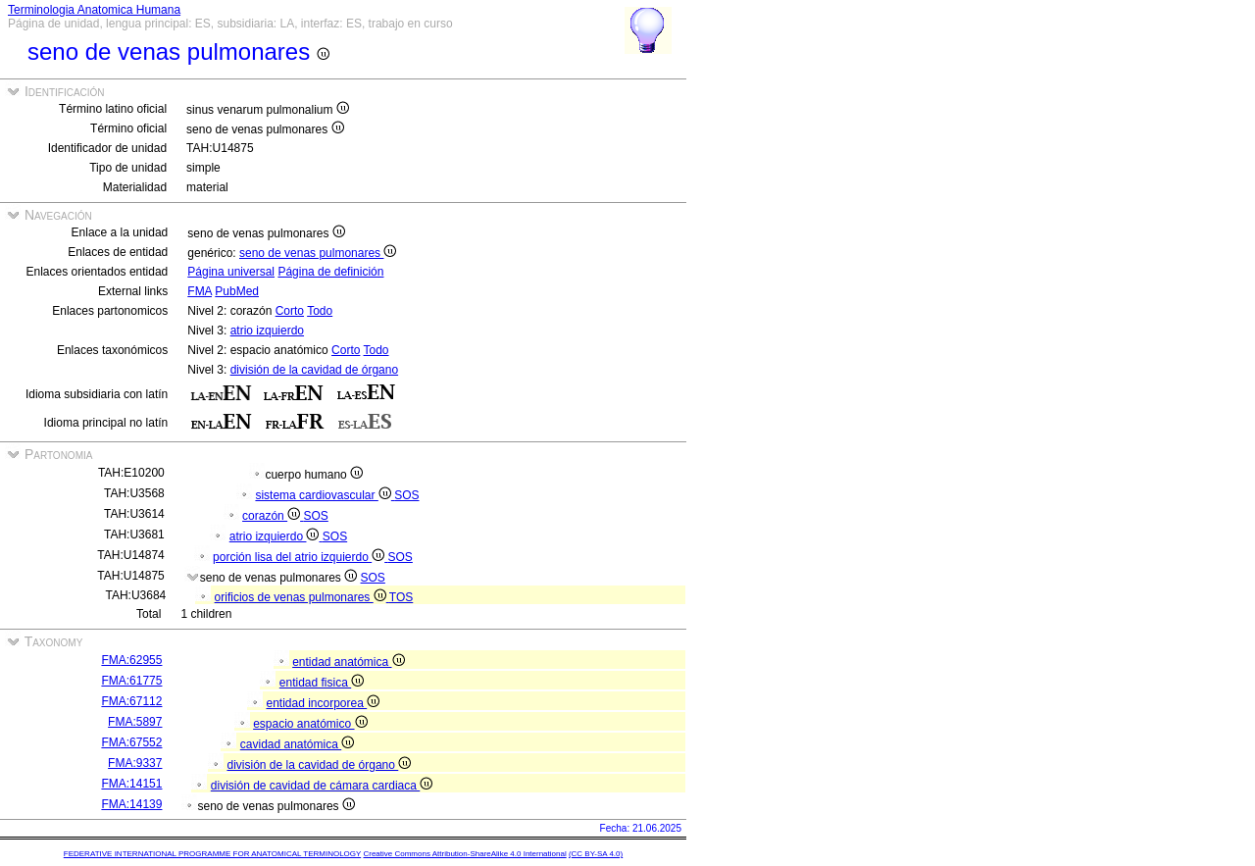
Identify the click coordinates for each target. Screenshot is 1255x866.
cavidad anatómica (297, 744)
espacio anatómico (310, 724)
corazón (272, 516)
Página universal (231, 272)
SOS (406, 495)
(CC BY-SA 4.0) (596, 853)
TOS (401, 597)
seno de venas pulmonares (317, 253)
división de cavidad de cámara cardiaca (321, 785)
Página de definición (330, 272)
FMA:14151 (131, 783)
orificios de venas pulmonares (302, 597)
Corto (290, 311)
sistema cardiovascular (324, 495)
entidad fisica (321, 682)
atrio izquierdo (267, 330)
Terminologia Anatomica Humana (94, 10)
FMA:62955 (131, 660)
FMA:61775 (131, 681)
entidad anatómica (348, 662)
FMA (199, 291)
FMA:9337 (135, 763)
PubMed (237, 291)
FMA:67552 (131, 742)
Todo (319, 311)
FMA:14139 (131, 804)
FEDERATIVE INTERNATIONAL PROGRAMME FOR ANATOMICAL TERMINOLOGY (212, 853)
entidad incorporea (322, 703)
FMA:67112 (131, 701)
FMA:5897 (135, 722)
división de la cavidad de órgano (314, 370)
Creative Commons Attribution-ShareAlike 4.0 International (464, 853)
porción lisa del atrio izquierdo (300, 557)
